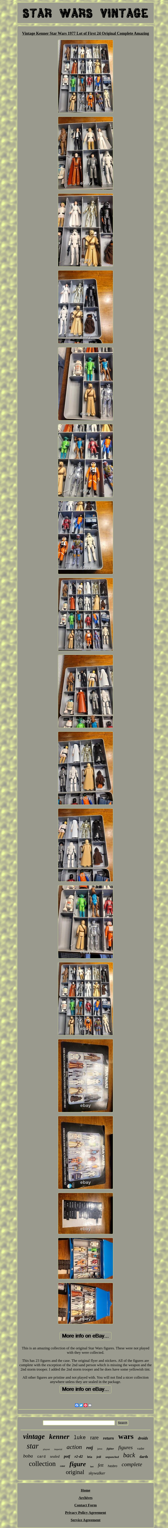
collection (42, 1464)
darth (144, 1457)
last (92, 1466)
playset (46, 1449)
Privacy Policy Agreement (85, 1513)
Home (85, 1490)
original (75, 1472)
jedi (98, 1457)
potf (67, 1456)
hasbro (112, 1466)
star (32, 1446)
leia (89, 1457)
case (62, 1466)
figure (78, 1464)
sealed (54, 1456)
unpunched (112, 1457)
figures (125, 1447)
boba (28, 1456)
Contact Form (85, 1505)
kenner (59, 1436)
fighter (110, 1448)
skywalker (97, 1473)
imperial (58, 1449)
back (129, 1455)
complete (132, 1464)
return (108, 1438)
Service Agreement (85, 1520)
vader (140, 1448)
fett (101, 1465)
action (74, 1446)
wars (126, 1436)
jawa (99, 1448)
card (41, 1457)
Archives (86, 1498)
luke (80, 1438)
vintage (34, 1436)
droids (143, 1438)
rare (94, 1437)
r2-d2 (79, 1456)
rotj (89, 1447)
